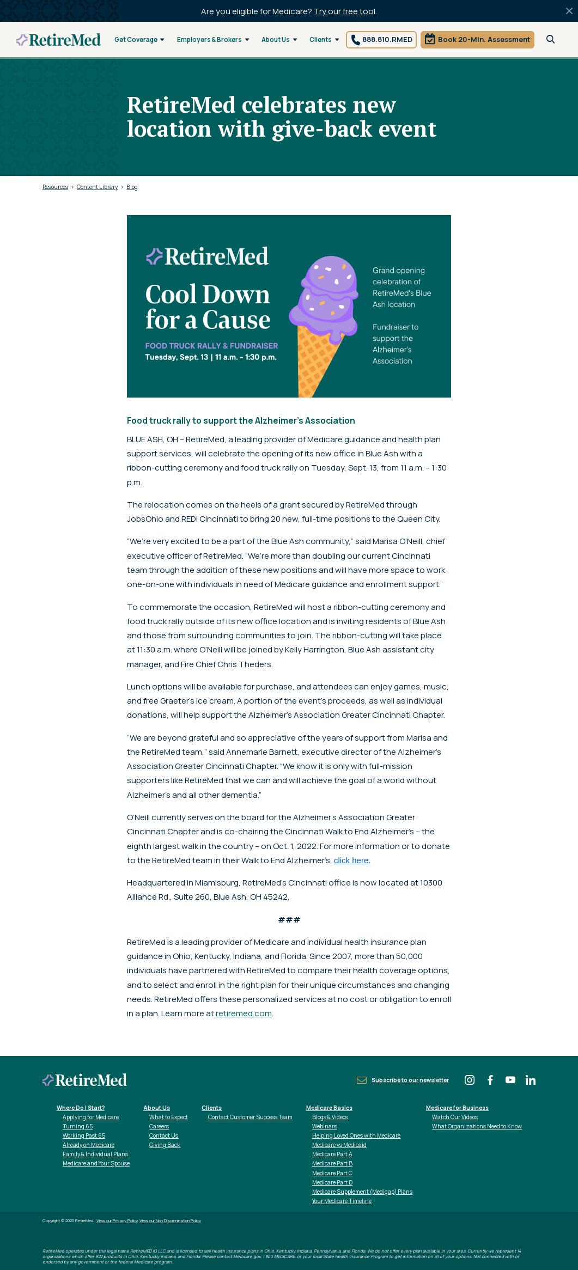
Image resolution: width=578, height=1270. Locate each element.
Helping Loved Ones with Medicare (356, 1135)
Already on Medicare (88, 1145)
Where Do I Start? (81, 1108)
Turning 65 (78, 1126)
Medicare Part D (332, 1182)
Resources (55, 187)
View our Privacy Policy (116, 1220)
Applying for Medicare (91, 1117)
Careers (159, 1126)
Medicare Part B (332, 1163)
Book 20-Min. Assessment (484, 39)
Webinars (324, 1126)
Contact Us (163, 1135)
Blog (132, 187)
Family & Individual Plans (95, 1154)
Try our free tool (344, 11)
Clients (324, 39)
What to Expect (168, 1117)
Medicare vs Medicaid (339, 1145)
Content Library (97, 187)
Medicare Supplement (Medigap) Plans (362, 1191)
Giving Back (164, 1145)
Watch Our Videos (455, 1117)
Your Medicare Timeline (342, 1201)
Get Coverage (139, 39)
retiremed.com (244, 1013)
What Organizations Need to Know (477, 1126)
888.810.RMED (387, 39)
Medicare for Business (457, 1108)
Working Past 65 (84, 1135)
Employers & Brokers (213, 39)
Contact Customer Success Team (250, 1117)
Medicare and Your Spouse (96, 1163)
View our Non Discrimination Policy (170, 1220)
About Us (279, 39)
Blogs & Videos (330, 1117)
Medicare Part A (332, 1154)
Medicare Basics (329, 1108)
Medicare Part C (332, 1173)
